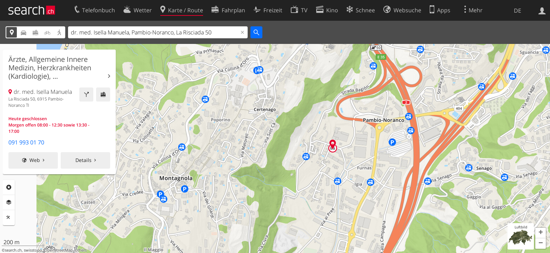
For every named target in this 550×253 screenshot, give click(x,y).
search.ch (13, 250)
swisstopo (33, 250)
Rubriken (9, 187)
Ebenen (9, 202)
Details (83, 160)
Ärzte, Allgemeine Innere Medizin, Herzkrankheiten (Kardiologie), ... (49, 67)
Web (34, 160)
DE (517, 10)
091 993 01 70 (26, 142)
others (81, 250)
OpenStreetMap (58, 250)
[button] (540, 233)
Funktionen (9, 217)
